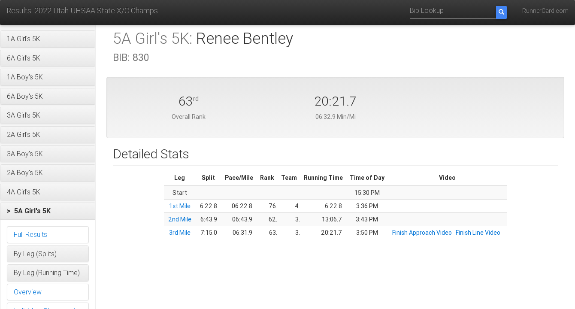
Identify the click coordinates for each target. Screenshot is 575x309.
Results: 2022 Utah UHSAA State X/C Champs (82, 10)
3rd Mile (180, 232)
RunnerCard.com (545, 11)
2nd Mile (179, 219)
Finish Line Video (478, 232)
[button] (47, 39)
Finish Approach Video (422, 232)
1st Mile (180, 206)
